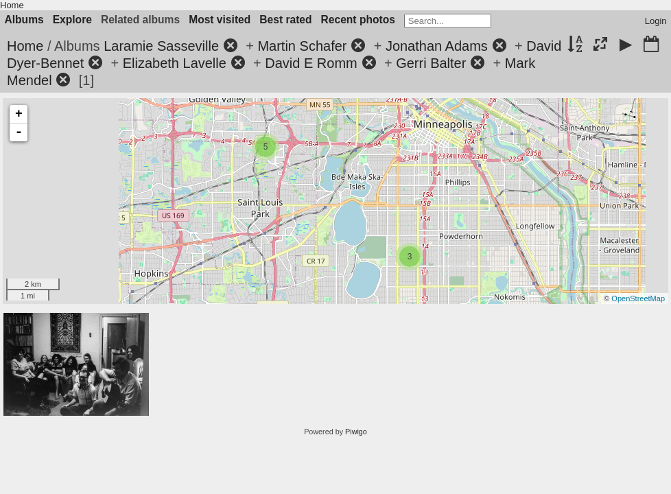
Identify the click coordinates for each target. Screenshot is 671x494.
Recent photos (358, 19)
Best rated (285, 19)
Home (12, 5)
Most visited (219, 19)
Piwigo (356, 431)
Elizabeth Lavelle (174, 63)
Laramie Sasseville (161, 46)
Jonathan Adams (437, 46)
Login (656, 21)
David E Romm (311, 63)
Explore (72, 19)
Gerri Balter (431, 63)
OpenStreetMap (638, 298)
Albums (24, 19)
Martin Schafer (301, 46)
